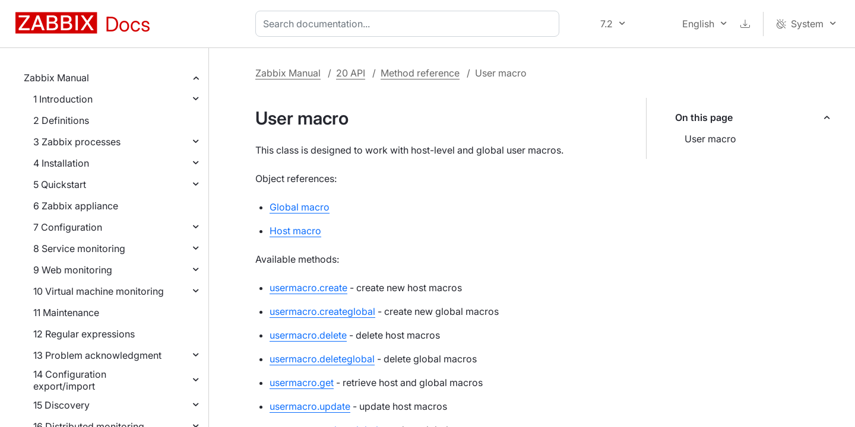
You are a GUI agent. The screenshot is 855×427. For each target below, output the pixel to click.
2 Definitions (61, 120)
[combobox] (409, 23)
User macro (710, 139)
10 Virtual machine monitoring (98, 291)
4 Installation (61, 163)
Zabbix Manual (56, 78)
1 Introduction (63, 99)
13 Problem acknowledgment (97, 355)
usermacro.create (308, 288)
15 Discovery (61, 405)
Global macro (300, 207)
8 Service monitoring (79, 248)
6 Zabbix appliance (75, 206)
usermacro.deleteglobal (322, 359)
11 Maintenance (66, 312)
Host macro (295, 231)
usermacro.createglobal (322, 311)
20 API (350, 73)
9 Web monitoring (72, 270)
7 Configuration (67, 227)
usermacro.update (310, 406)
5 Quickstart (59, 184)
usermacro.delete (308, 335)
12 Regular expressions (84, 334)
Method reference (420, 73)
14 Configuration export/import (69, 380)
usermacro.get (302, 382)
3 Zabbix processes (77, 142)
